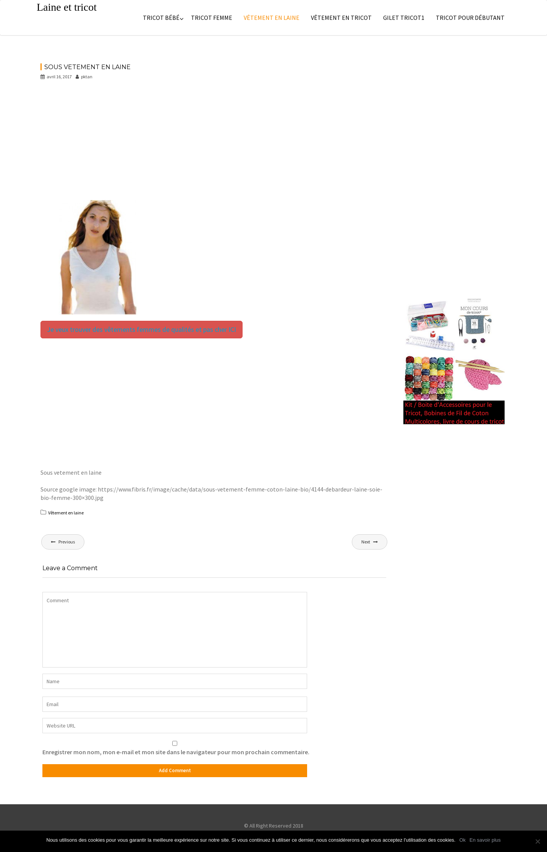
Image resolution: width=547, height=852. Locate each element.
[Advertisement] (214, 143)
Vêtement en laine (271, 17)
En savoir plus (485, 840)
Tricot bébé (161, 17)
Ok (462, 840)
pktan (84, 76)
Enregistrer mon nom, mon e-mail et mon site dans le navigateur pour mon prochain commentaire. (175, 752)
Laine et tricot (67, 7)
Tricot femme (211, 17)
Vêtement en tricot (341, 17)
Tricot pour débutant (470, 17)
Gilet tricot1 (403, 17)
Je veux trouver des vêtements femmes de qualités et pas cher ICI (141, 329)
